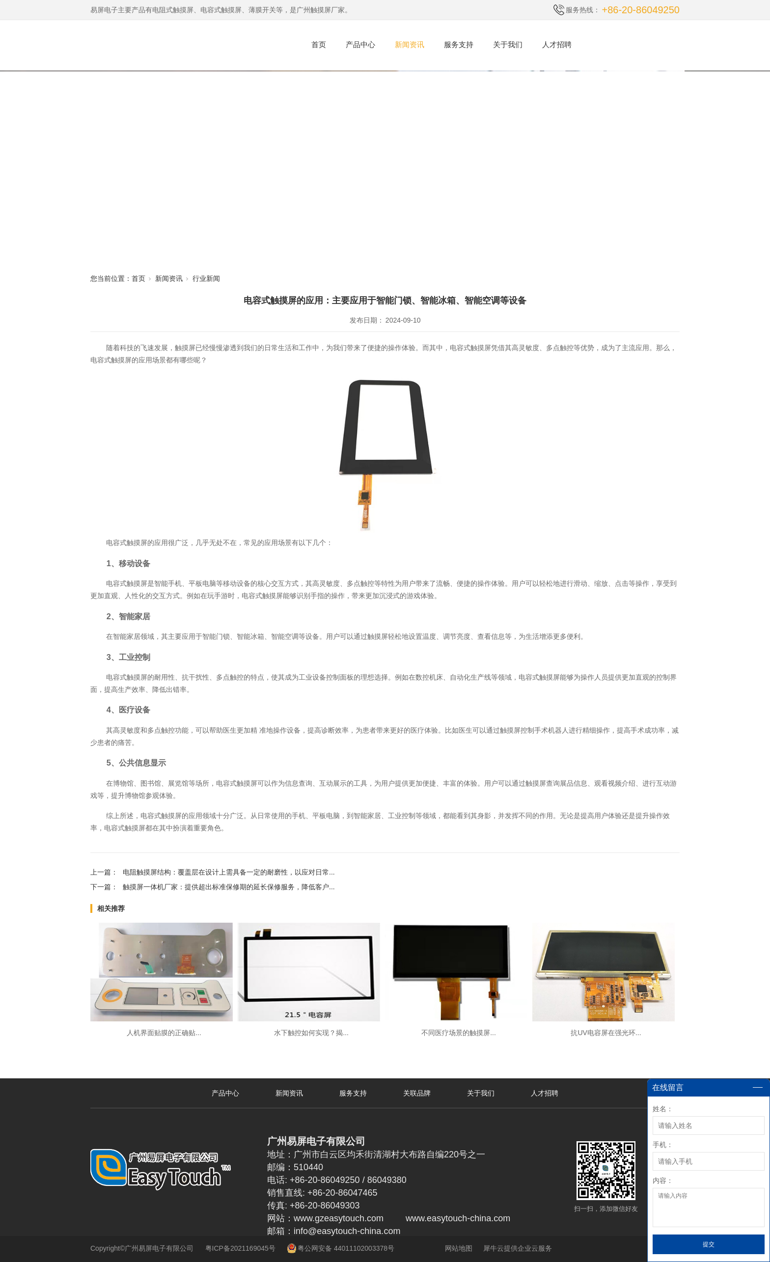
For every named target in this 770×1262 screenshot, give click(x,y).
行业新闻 (206, 278)
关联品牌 (417, 1093)
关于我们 (507, 44)
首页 (318, 44)
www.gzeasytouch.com (339, 1218)
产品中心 (360, 44)
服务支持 (458, 44)
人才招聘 (557, 44)
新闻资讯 (409, 44)
